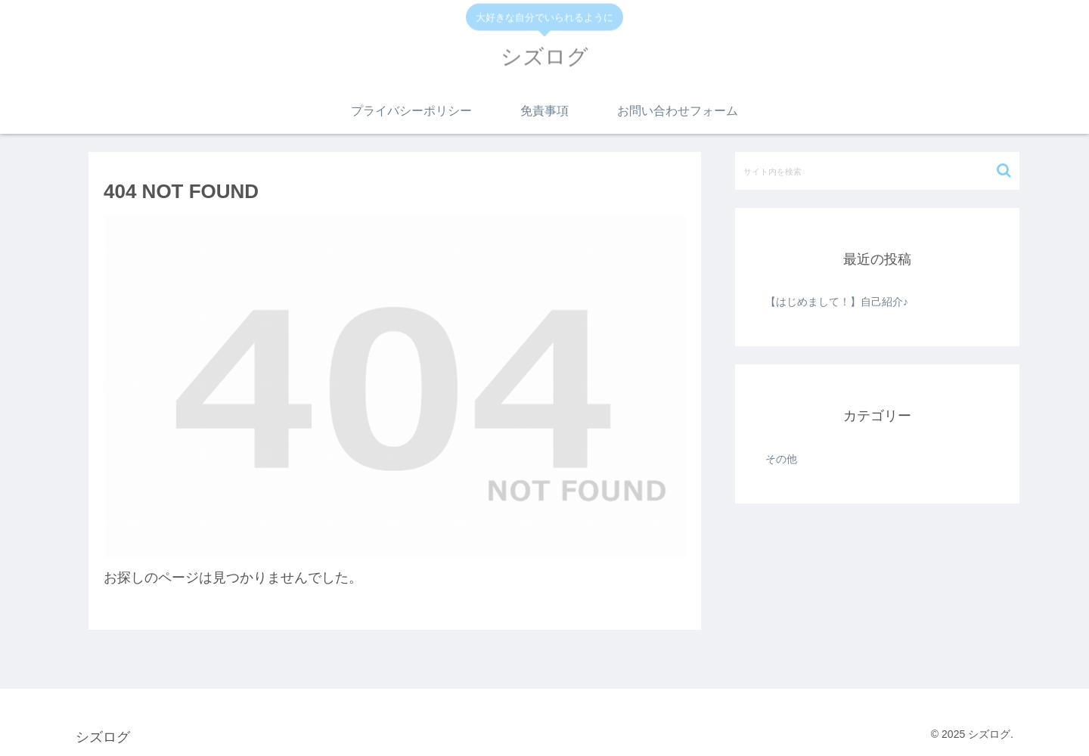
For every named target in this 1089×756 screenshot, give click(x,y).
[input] (877, 171)
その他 (781, 459)
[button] (1004, 170)
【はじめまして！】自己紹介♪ (836, 302)
